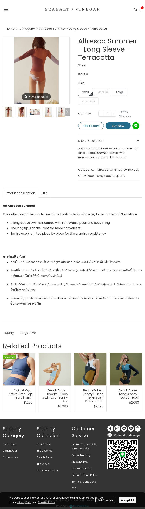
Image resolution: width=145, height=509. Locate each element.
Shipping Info (80, 462)
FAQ (74, 488)
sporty (9, 333)
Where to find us (82, 468)
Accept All (127, 500)
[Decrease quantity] (101, 113)
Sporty (30, 28)
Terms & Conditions (84, 481)
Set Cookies (105, 500)
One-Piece (86, 176)
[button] (135, 9)
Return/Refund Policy (84, 475)
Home (10, 28)
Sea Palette (44, 444)
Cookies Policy (46, 502)
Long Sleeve (105, 176)
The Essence (44, 450)
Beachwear (10, 450)
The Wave (43, 464)
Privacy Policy (24, 502)
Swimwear (131, 169)
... (20, 28)
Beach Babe (44, 457)
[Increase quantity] (113, 113)
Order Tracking (81, 455)
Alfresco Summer (109, 169)
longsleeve (28, 333)
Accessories (10, 457)
